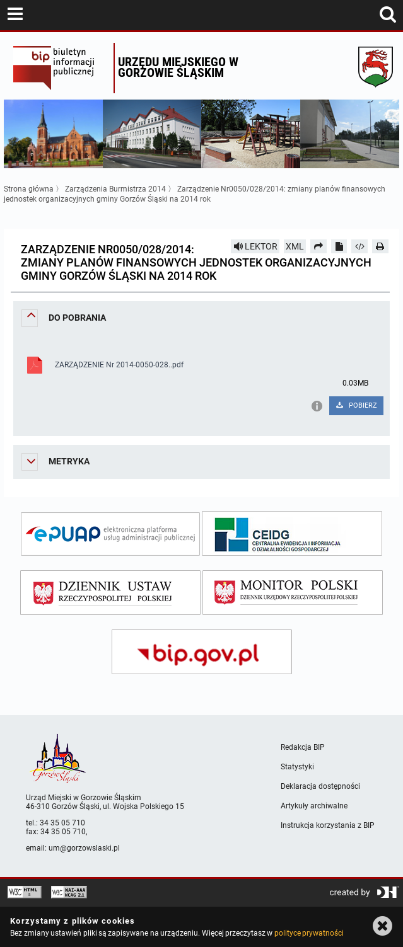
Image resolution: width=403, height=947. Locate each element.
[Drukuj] (380, 246)
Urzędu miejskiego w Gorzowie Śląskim (178, 67)
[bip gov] (202, 651)
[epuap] (110, 534)
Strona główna (29, 189)
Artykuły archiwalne (314, 805)
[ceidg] (292, 533)
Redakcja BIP (303, 747)
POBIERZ (356, 405)
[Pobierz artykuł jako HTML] (359, 246)
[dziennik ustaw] (110, 592)
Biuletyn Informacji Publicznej (60, 68)
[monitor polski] (292, 592)
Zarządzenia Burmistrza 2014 (115, 189)
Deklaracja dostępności (320, 786)
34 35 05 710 (62, 822)
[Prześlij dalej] (318, 246)
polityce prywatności (309, 933)
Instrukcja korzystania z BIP (328, 825)
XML (295, 246)
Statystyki (297, 766)
